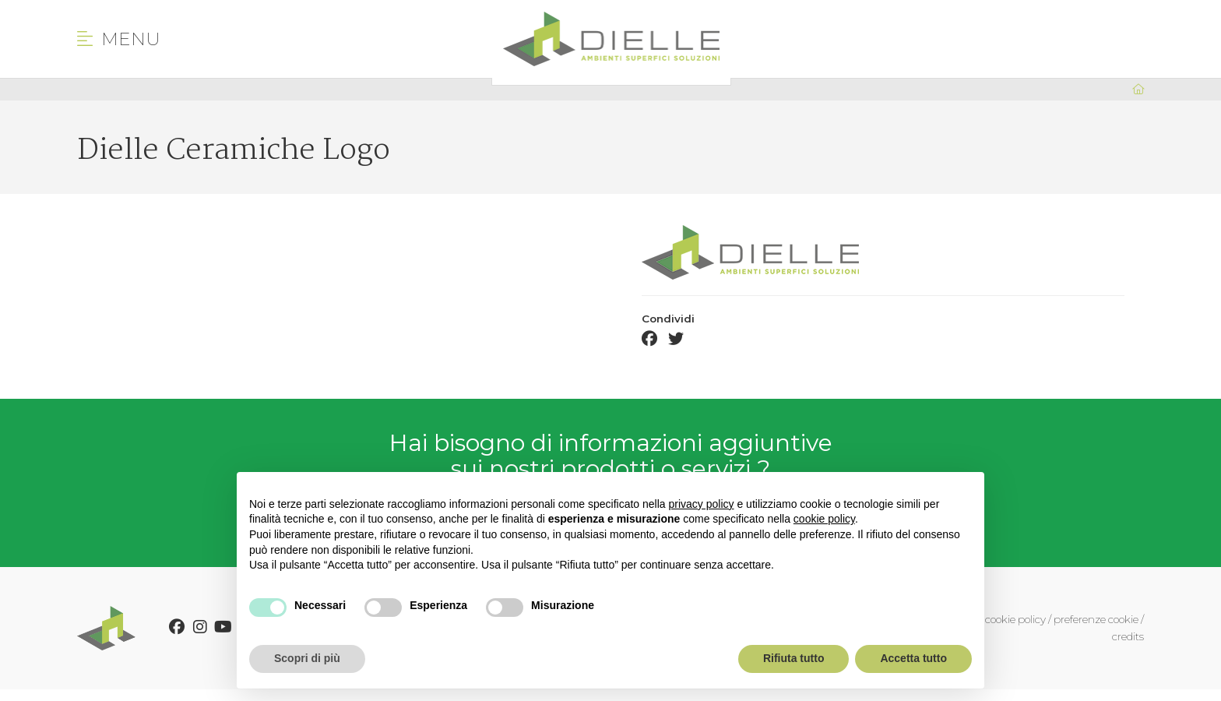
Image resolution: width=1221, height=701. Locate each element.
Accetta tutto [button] (913, 658)
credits (1128, 636)
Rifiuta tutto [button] (794, 658)
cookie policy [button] (824, 519)
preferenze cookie (1096, 619)
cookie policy (1015, 619)
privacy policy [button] (701, 504)
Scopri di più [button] (307, 658)
